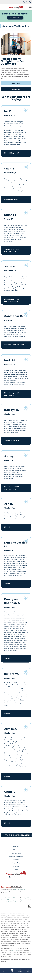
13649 (5, 892)
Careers (16, 869)
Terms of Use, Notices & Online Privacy (10, 897)
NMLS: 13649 (14, 950)
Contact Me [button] (16, 89)
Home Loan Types (16, 853)
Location (28, 970)
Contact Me (16, 866)
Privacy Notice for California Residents (10, 901)
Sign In (25, 2)
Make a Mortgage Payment (16, 856)
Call (12, 970)
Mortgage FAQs (16, 863)
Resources (16, 859)
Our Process (16, 846)
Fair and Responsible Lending (14, 899)
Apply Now (20, 970)
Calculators (16, 849)
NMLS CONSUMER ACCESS (19, 889)
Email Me (4, 970)
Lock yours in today (15, 17)
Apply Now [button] (16, 83)
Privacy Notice (26, 899)
